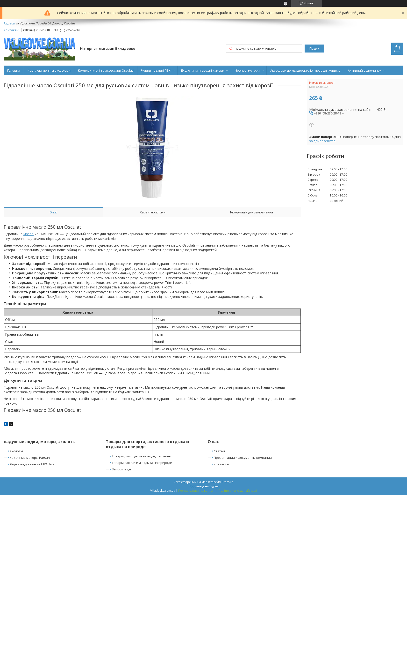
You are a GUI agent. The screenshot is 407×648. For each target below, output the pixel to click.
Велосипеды (121, 469)
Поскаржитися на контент (196, 491)
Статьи (219, 451)
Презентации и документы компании (243, 457)
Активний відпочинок (364, 70)
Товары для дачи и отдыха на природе (142, 462)
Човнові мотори (247, 70)
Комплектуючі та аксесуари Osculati (106, 70)
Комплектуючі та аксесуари (49, 70)
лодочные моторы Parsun (30, 457)
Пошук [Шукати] (314, 48)
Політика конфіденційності (238, 491)
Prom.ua (227, 482)
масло (28, 234)
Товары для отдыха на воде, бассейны (141, 456)
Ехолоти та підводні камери (202, 70)
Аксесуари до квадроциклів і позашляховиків (305, 70)
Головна (13, 70)
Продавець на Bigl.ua (204, 486)
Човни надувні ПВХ (156, 70)
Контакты (221, 464)
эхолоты (16, 451)
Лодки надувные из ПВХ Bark (32, 464)
